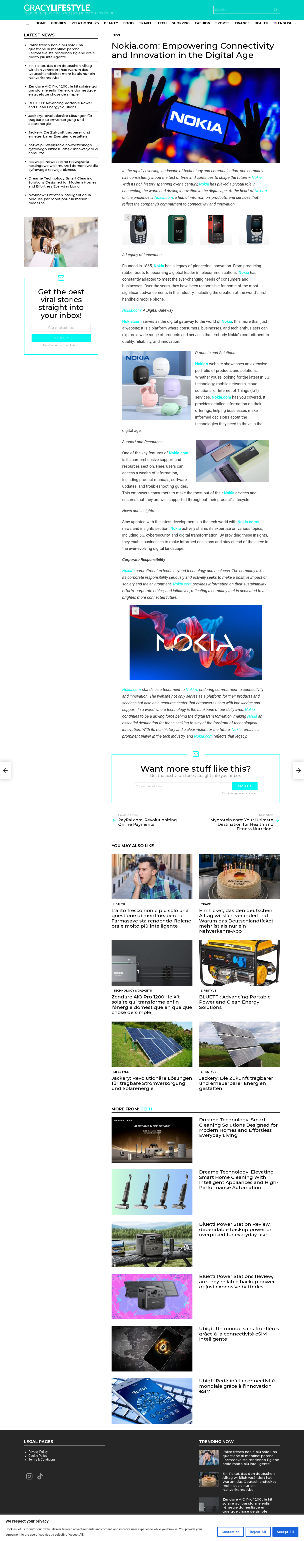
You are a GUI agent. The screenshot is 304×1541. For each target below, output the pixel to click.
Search (275, 11)
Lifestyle (208, 990)
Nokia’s (260, 190)
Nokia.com (163, 197)
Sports (222, 23)
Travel (145, 23)
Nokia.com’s (248, 521)
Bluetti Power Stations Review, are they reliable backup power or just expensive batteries (237, 1281)
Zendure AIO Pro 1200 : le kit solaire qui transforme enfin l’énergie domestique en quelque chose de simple (152, 1004)
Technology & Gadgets (132, 990)
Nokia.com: (132, 310)
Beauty (111, 23)
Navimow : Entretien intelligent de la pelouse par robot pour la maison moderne (59, 199)
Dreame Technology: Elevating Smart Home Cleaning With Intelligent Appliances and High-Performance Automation (238, 1179)
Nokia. (257, 177)
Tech (162, 23)
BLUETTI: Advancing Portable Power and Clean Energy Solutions (235, 1002)
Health (261, 23)
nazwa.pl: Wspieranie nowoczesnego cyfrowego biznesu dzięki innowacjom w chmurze (63, 149)
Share (117, 74)
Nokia (204, 184)
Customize (220, 1532)
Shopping (181, 23)
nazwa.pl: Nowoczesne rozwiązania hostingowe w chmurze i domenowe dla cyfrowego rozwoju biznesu (63, 166)
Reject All (252, 1532)
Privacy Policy (38, 1451)
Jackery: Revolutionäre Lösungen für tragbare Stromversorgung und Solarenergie (152, 1083)
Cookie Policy (37, 1455)
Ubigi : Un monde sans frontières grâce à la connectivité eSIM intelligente (239, 1333)
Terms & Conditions (42, 1459)
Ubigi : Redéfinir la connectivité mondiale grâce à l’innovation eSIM (237, 1386)
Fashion (202, 23)
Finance (242, 23)
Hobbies (58, 23)
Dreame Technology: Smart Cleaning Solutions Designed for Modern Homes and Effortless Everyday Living (238, 1127)
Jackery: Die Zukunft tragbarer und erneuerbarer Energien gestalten (236, 1083)
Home (41, 23)
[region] (152, 1528)
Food (128, 23)
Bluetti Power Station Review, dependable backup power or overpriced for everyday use (235, 1229)
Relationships (85, 23)
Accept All (283, 1532)
